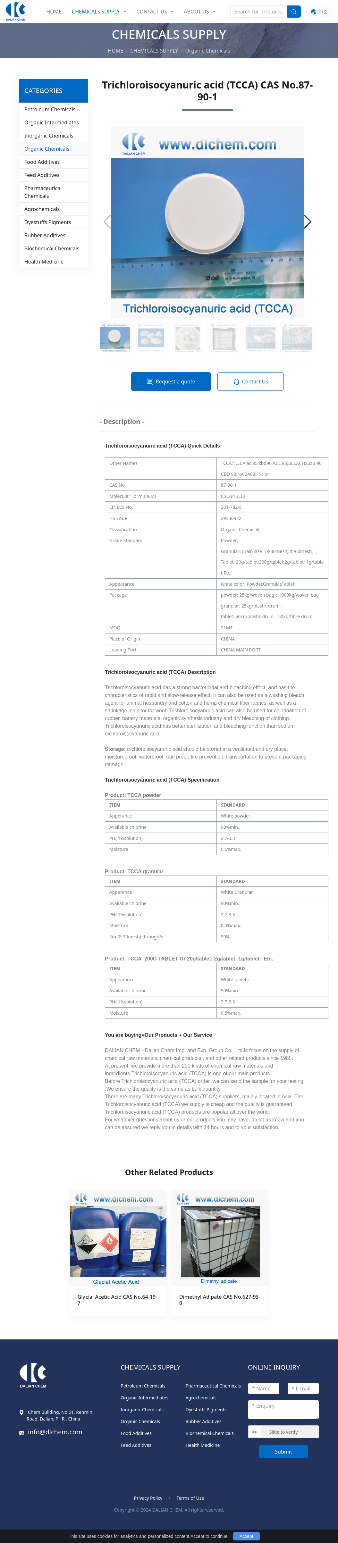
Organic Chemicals (46, 148)
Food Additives (42, 161)
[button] (307, 222)
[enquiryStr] (283, 1410)
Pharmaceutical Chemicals (43, 192)
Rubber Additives (44, 235)
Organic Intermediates (51, 122)
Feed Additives (41, 175)
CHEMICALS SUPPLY (96, 11)
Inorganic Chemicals (48, 135)
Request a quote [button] (171, 381)
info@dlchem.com (55, 1432)
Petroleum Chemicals (49, 109)
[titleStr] (264, 1388)
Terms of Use (190, 1498)
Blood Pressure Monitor (54, 1524)
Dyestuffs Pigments (47, 222)
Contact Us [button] (250, 381)
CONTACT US (151, 11)
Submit (283, 1451)
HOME (54, 11)
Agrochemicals (42, 209)
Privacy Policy (148, 1498)
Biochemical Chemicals (51, 248)
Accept (246, 1536)
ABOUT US (196, 11)
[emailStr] (303, 1388)
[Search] (259, 11)
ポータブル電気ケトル (111, 1524)
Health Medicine (43, 261)
